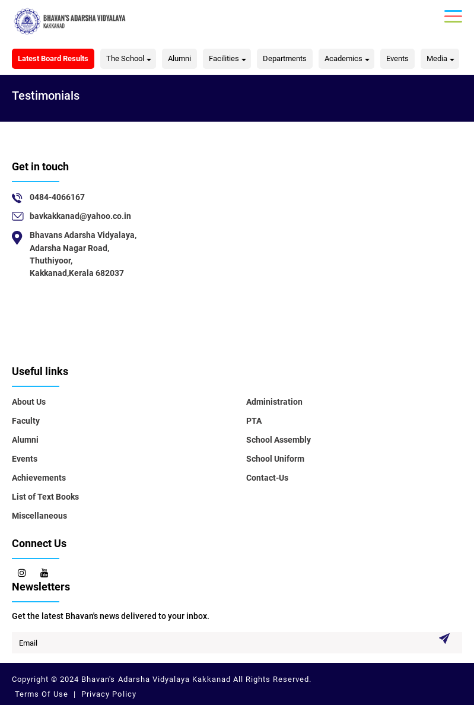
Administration (274, 402)
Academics (343, 58)
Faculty (26, 420)
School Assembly (278, 439)
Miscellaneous (39, 515)
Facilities (224, 58)
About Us (29, 402)
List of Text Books (45, 496)
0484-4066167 (57, 197)
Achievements (39, 477)
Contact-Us (267, 477)
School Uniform (275, 458)
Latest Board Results (53, 58)
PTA (254, 420)
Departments (285, 58)
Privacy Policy (107, 694)
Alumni (179, 58)
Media (437, 58)
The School (125, 58)
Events (397, 58)
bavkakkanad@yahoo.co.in (80, 216)
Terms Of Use (43, 694)
